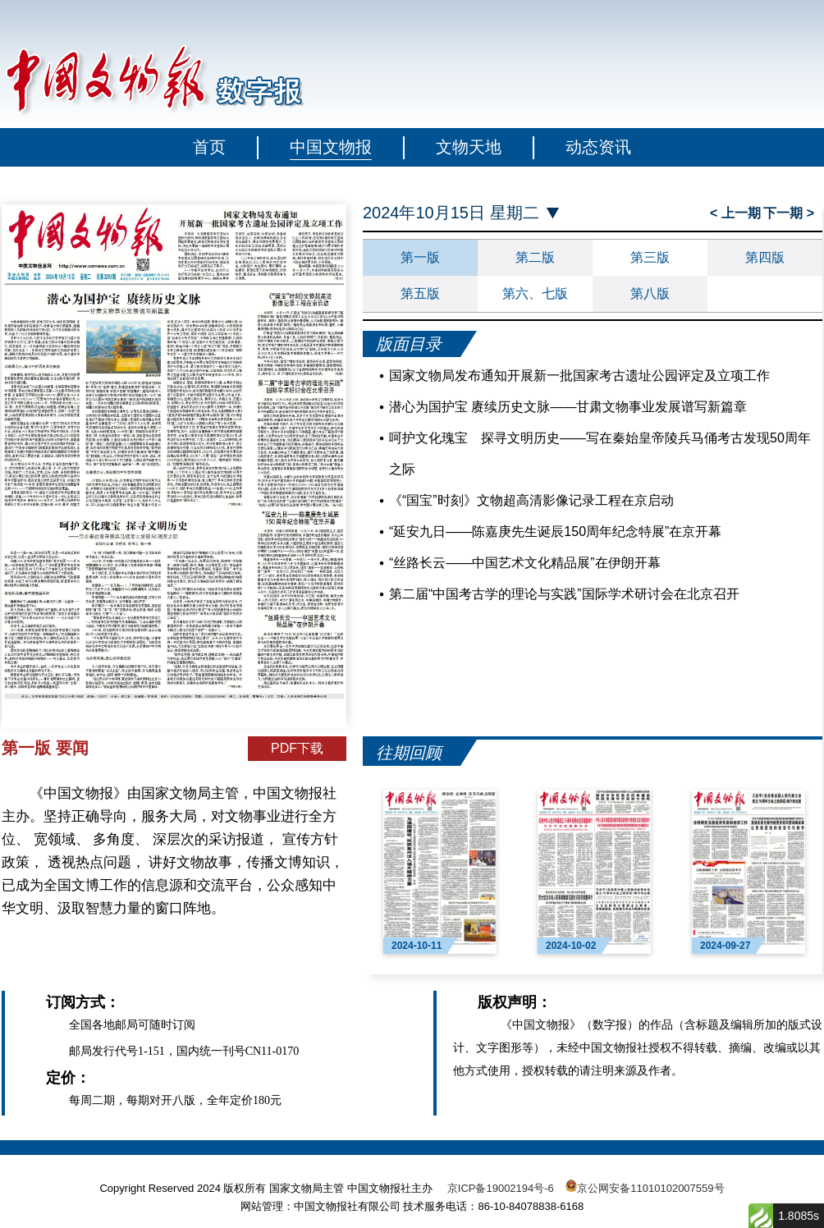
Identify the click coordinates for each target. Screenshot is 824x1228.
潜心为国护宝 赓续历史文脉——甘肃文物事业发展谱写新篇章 (568, 407)
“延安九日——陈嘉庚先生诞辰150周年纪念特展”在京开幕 (555, 531)
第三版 (650, 257)
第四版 (765, 257)
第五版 (420, 293)
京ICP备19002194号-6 (500, 1188)
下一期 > (788, 213)
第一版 (420, 257)
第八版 (650, 293)
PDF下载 (297, 748)
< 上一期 (735, 213)
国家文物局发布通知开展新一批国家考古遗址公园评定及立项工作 (579, 376)
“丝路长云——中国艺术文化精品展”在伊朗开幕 (525, 563)
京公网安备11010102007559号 (650, 1188)
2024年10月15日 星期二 (451, 213)
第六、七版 (535, 293)
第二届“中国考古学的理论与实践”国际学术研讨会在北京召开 (564, 594)
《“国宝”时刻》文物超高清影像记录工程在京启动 (531, 500)
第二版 (535, 257)
